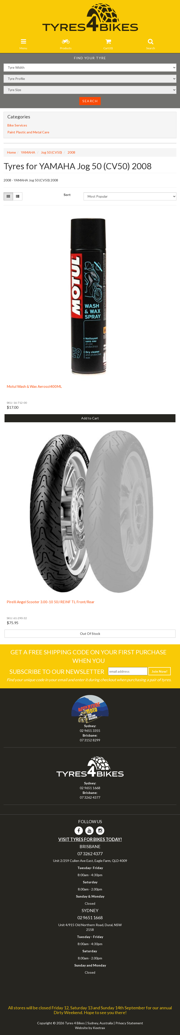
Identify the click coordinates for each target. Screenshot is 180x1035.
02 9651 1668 (90, 788)
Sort (67, 195)
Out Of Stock (90, 634)
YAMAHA (28, 152)
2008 (71, 152)
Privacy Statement (129, 1023)
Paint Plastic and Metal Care (28, 132)
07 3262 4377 (90, 797)
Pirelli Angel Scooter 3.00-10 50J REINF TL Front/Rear (51, 602)
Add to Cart (90, 418)
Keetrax (99, 1028)
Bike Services (17, 125)
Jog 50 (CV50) (51, 152)
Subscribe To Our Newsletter (56, 671)
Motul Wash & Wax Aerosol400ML (34, 386)
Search (90, 101)
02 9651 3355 (90, 731)
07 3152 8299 (90, 740)
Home (11, 152)
